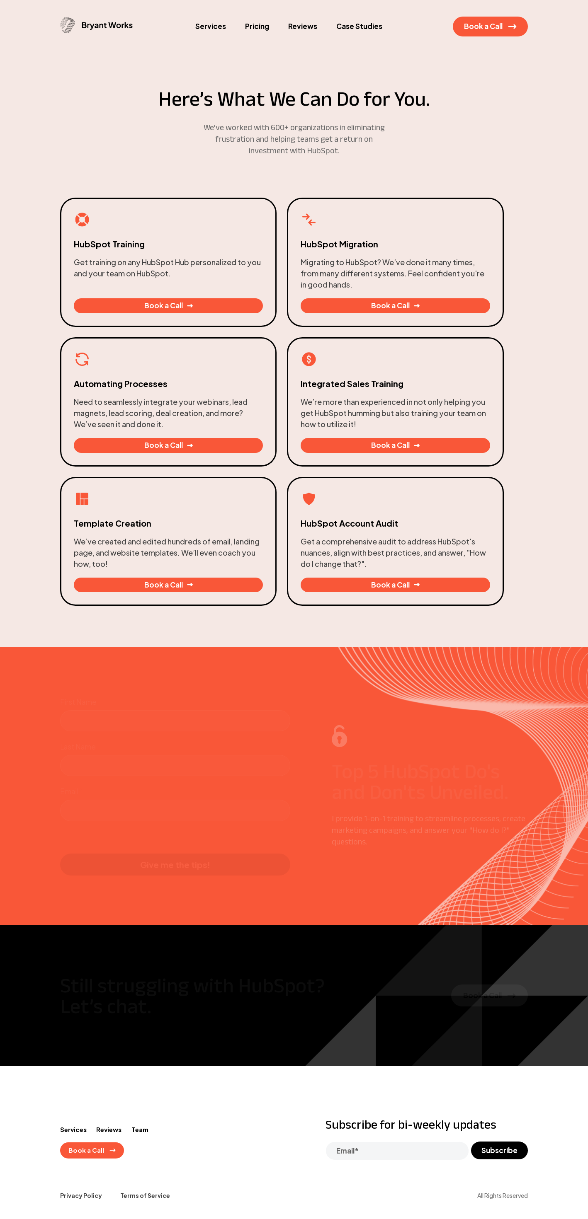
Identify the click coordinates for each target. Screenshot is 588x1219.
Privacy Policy (81, 1089)
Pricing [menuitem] (257, 36)
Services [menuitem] (210, 36)
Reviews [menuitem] (302, 36)
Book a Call (490, 36)
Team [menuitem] (145, 1023)
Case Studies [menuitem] (359, 36)
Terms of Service (145, 1089)
